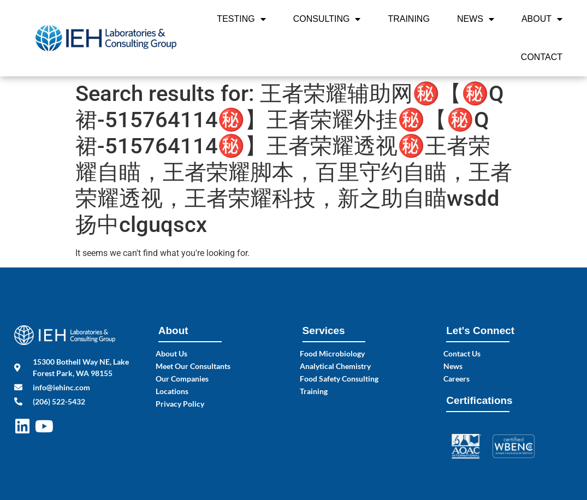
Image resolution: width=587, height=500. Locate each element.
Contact (541, 57)
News (475, 19)
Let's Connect (480, 330)
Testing (241, 19)
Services (324, 330)
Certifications (479, 400)
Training (408, 18)
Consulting (327, 19)
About (541, 19)
